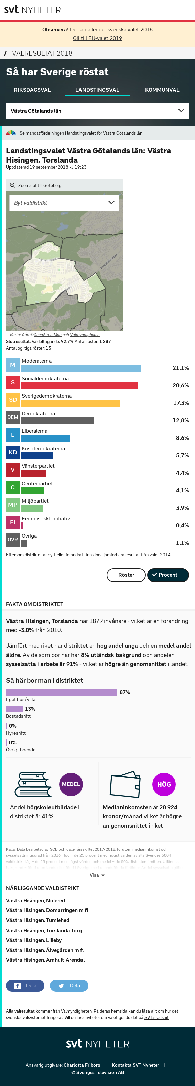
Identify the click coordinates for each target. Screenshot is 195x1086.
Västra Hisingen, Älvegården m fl (45, 950)
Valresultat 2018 (38, 53)
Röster (126, 575)
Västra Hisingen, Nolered (35, 900)
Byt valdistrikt (30, 203)
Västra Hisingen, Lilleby (34, 940)
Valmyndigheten (85, 334)
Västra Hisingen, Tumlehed (37, 920)
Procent (168, 575)
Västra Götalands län (36, 111)
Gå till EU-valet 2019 (97, 38)
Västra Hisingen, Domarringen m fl (47, 910)
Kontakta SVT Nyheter (136, 1065)
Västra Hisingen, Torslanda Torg (44, 930)
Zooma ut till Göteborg (35, 185)
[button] (25, 986)
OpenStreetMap (48, 334)
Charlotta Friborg (82, 1065)
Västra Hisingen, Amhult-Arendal (45, 960)
